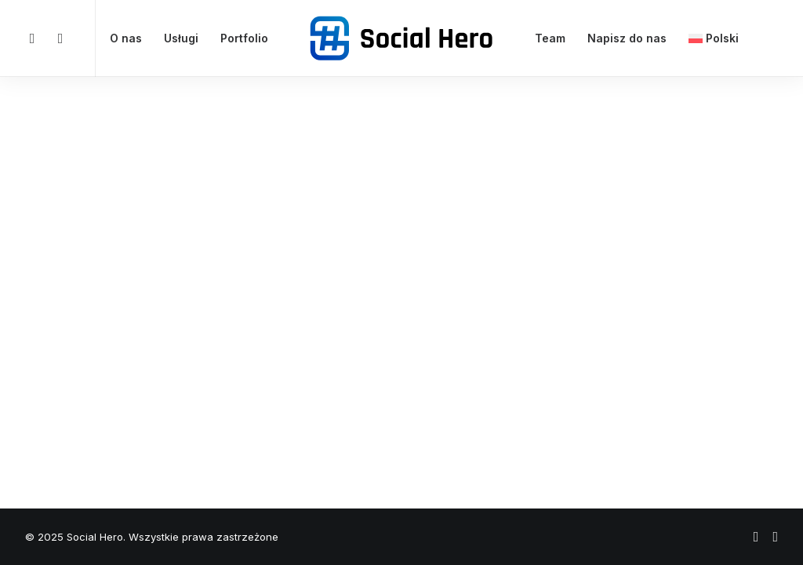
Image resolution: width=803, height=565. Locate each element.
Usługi (181, 38)
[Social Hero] (401, 38)
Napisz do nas (627, 38)
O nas (126, 38)
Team (550, 38)
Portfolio (244, 38)
